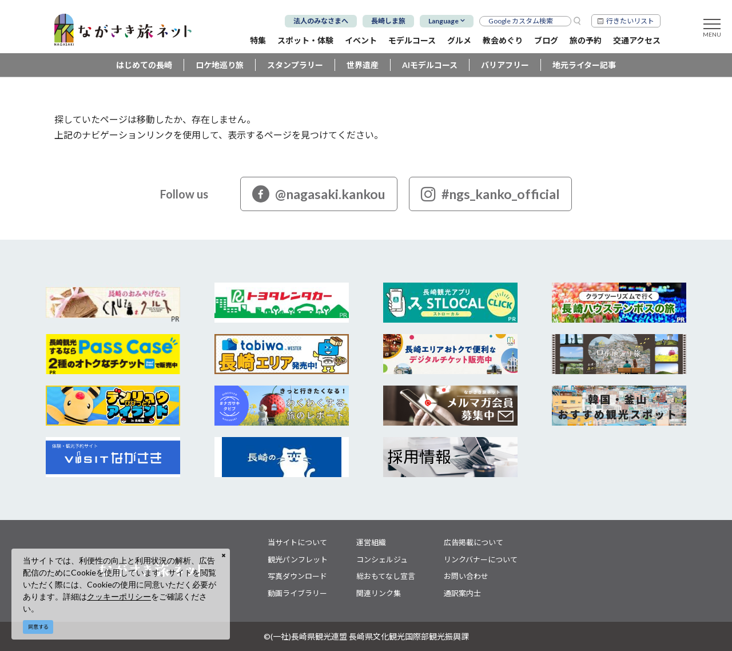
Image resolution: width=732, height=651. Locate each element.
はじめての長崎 (144, 65)
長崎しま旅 (388, 21)
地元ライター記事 (584, 65)
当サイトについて (297, 542)
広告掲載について (473, 542)
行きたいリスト (630, 21)
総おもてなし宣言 (385, 576)
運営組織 (371, 542)
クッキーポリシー (119, 596)
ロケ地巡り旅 (220, 65)
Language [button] (443, 21)
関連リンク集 (378, 593)
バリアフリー (505, 65)
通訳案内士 (462, 593)
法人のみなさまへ (320, 21)
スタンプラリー (295, 65)
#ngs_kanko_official (490, 194)
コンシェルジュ (382, 559)
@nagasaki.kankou (318, 194)
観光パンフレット (298, 559)
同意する (38, 627)
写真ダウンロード (297, 576)
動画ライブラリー (297, 593)
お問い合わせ (466, 576)
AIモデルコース (430, 65)
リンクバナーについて (481, 559)
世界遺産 (363, 65)
